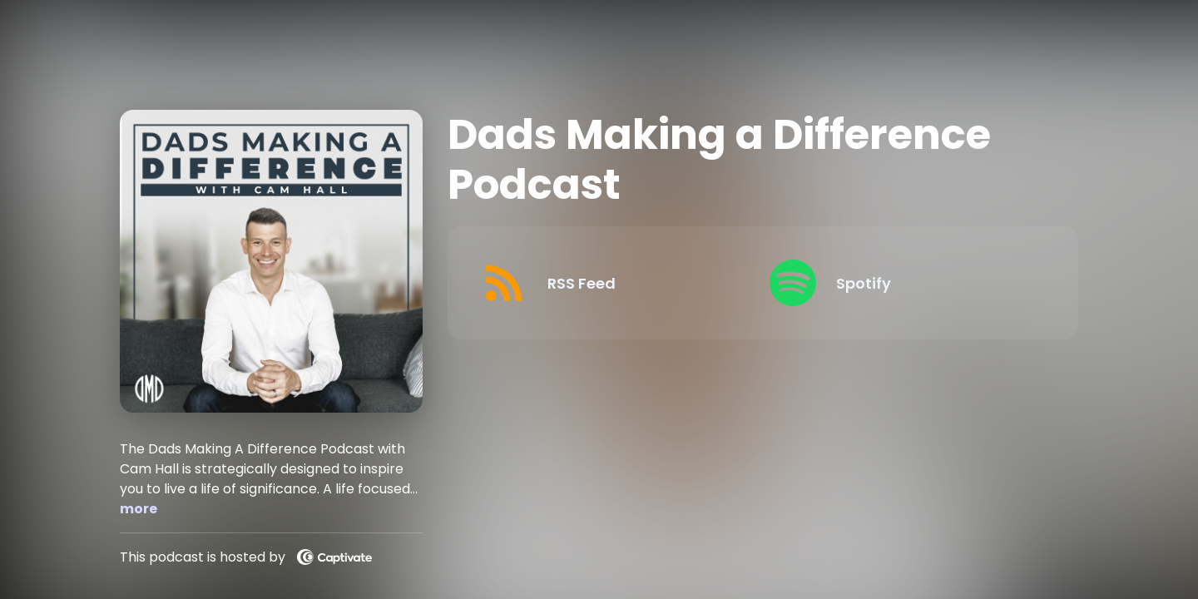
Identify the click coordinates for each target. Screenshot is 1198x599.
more (138, 508)
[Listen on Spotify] (900, 283)
